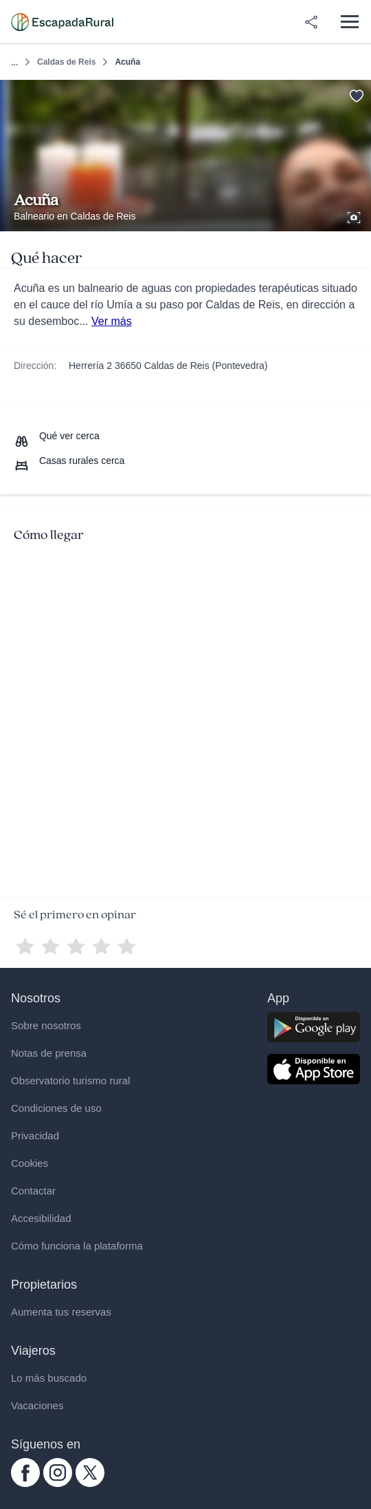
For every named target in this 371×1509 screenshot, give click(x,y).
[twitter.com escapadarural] (90, 1483)
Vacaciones (37, 1405)
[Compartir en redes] (311, 22)
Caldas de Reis (66, 62)
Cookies (29, 1163)
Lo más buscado (49, 1378)
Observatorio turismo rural (70, 1080)
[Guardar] (356, 94)
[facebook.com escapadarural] (25, 1483)
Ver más (111, 321)
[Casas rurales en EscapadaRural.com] (62, 22)
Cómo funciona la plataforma (77, 1246)
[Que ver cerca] (57, 435)
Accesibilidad (41, 1218)
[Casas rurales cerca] (69, 460)
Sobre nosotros (46, 1025)
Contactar (33, 1190)
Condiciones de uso (56, 1108)
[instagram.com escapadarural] (57, 1483)
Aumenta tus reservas (61, 1312)
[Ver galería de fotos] (355, 215)
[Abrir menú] (349, 21)
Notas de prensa (49, 1053)
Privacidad (35, 1135)
